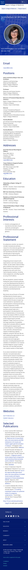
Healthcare (6, 521)
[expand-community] (25, 535)
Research (5, 531)
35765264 (7, 499)
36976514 (7, 483)
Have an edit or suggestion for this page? (11, 557)
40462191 (21, 447)
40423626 (11, 464)
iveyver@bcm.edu (8, 68)
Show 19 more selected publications (13, 501)
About (4, 540)
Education (6, 526)
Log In (7, 503)
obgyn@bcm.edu (7, 173)
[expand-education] (25, 526)
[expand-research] (25, 530)
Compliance (6, 561)
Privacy (5, 563)
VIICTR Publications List (9, 415)
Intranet (5, 565)
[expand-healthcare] (25, 521)
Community (6, 535)
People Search (22, 8)
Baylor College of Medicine (9, 8)
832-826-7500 (5, 51)
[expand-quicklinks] (25, 544)
